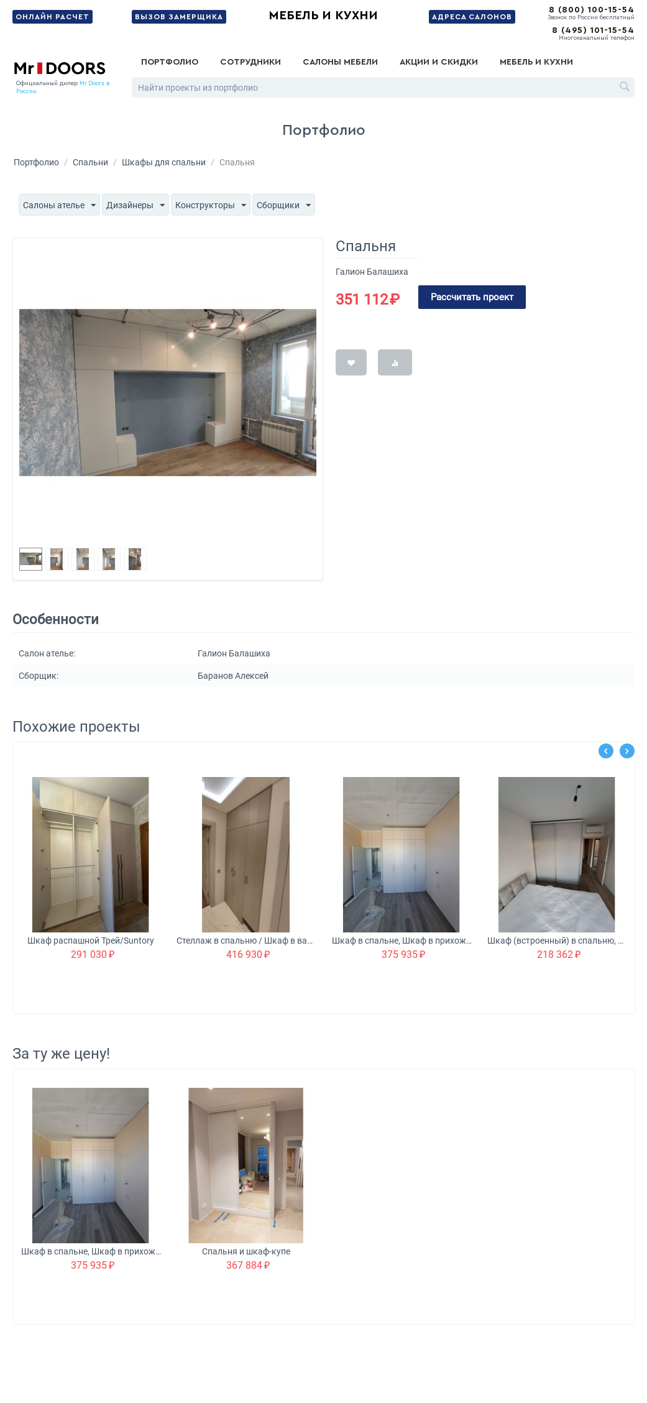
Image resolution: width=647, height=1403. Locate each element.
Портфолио (169, 62)
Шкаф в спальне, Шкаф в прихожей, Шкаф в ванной (402, 940)
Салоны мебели (340, 62)
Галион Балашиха (372, 272)
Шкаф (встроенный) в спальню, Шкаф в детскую (557, 940)
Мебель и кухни (323, 15)
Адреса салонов (472, 17)
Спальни (90, 162)
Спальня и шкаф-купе (246, 1251)
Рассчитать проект (472, 297)
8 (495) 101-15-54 (593, 30)
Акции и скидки (439, 62)
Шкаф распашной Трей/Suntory (90, 940)
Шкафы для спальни (164, 162)
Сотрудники (250, 62)
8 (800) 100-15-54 (592, 10)
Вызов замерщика (179, 17)
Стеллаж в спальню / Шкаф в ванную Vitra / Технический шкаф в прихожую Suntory (246, 940)
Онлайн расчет (52, 17)
